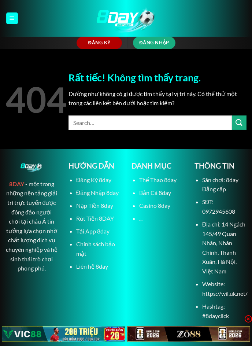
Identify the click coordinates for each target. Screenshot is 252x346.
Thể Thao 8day (158, 179)
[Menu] (12, 18)
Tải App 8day (93, 231)
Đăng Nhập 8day (97, 192)
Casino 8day (154, 205)
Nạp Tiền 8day (94, 205)
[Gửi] (239, 122)
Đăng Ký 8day (93, 179)
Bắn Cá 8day (155, 192)
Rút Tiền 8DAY (95, 218)
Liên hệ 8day (92, 266)
